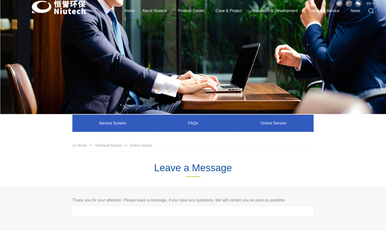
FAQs (193, 123)
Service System (112, 123)
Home (129, 11)
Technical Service (108, 145)
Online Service (273, 123)
